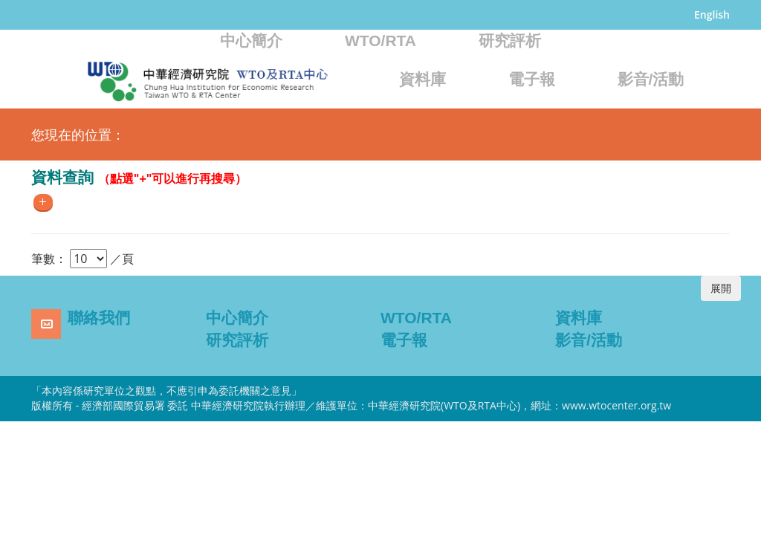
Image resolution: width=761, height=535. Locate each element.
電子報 (531, 79)
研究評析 (510, 40)
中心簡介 (251, 40)
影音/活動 (651, 79)
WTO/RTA (380, 40)
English (712, 14)
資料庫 (422, 79)
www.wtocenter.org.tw (616, 405)
